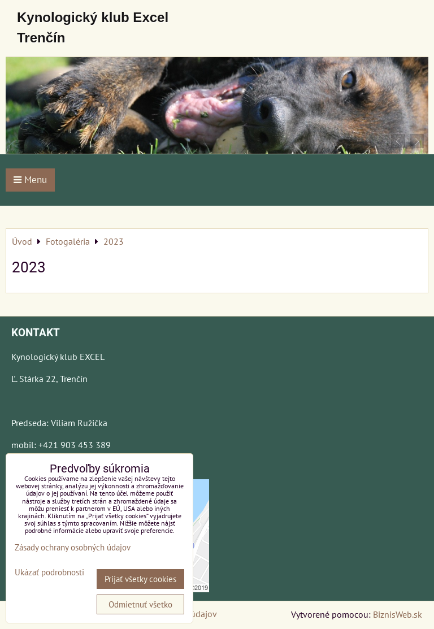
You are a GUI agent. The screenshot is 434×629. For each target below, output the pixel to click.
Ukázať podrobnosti (49, 573)
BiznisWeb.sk (397, 614)
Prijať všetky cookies (140, 579)
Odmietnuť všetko (140, 604)
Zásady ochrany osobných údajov (73, 547)
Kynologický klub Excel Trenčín (92, 27)
